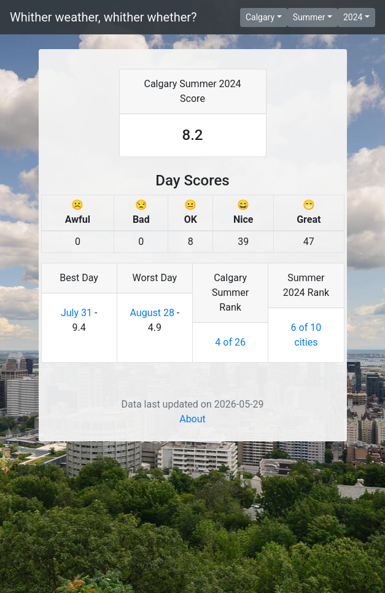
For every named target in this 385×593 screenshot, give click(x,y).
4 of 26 (230, 494)
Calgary (260, 17)
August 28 (152, 464)
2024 (352, 17)
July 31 (76, 464)
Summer (309, 17)
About (192, 570)
